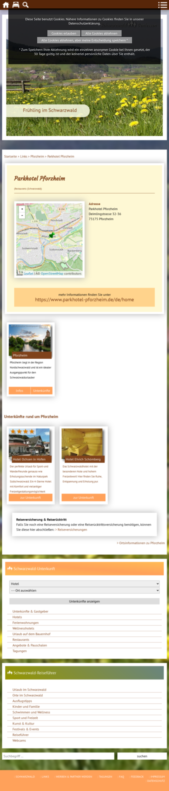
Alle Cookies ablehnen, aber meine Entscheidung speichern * (84, 40)
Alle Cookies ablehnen (101, 33)
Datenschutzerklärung (84, 23)
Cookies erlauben (64, 33)
